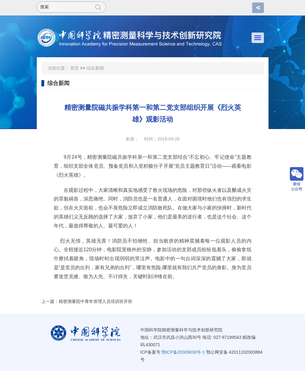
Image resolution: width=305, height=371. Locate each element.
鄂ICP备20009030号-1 (183, 352)
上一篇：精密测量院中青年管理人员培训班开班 (86, 301)
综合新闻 (95, 68)
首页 (74, 68)
